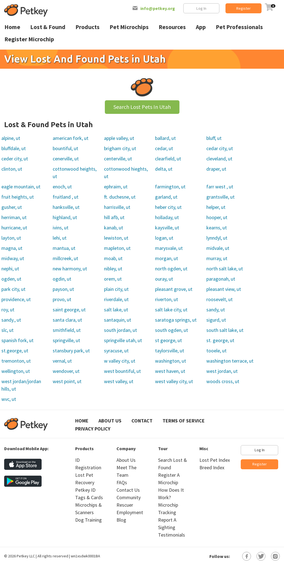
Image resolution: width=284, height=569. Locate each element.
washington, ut (170, 361)
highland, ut (65, 217)
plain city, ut (116, 289)
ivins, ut (61, 227)
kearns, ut (216, 227)
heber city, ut (168, 207)
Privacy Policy (92, 429)
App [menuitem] (201, 27)
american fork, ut (70, 138)
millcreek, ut (65, 258)
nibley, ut (113, 268)
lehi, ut (60, 238)
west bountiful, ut (122, 371)
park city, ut (13, 289)
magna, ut (11, 248)
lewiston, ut (116, 238)
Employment (129, 512)
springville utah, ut (123, 340)
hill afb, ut (114, 217)
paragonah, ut (220, 279)
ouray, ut (164, 279)
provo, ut (62, 299)
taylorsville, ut (169, 350)
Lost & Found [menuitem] (47, 27)
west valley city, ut (174, 381)
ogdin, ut (62, 279)
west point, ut (67, 381)
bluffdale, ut (13, 148)
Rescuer (124, 505)
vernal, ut (62, 361)
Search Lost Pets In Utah (142, 106)
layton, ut (11, 238)
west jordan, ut (222, 371)
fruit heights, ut (17, 197)
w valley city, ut (119, 361)
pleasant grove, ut (173, 289)
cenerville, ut (66, 158)
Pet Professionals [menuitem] (239, 27)
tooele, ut (216, 350)
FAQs (121, 482)
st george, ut (168, 340)
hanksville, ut (66, 207)
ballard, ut (165, 138)
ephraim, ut (116, 186)
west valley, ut (118, 381)
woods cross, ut (222, 381)
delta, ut (164, 169)
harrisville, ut (117, 207)
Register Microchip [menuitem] (29, 39)
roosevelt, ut (219, 299)
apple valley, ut (119, 138)
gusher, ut (11, 207)
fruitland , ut (65, 197)
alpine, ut (10, 138)
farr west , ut (219, 186)
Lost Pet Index (214, 460)
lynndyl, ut (216, 238)
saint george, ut (69, 309)
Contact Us (128, 490)
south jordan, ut (120, 330)
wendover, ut (66, 371)
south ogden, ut (171, 330)
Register (243, 8)
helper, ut (215, 207)
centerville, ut (118, 158)
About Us (109, 420)
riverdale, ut (116, 299)
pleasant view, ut (223, 289)
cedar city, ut (219, 148)
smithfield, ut (67, 330)
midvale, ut (217, 248)
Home (81, 420)
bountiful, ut (65, 148)
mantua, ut (64, 248)
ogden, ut (11, 279)
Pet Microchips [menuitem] (129, 27)
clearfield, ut (168, 158)
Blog (121, 520)
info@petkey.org (157, 8)
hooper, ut (216, 217)
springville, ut (66, 340)
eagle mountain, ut (20, 186)
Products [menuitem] (87, 27)
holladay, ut (167, 217)
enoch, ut (62, 186)
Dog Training (88, 520)
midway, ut (12, 258)
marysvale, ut (169, 248)
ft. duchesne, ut (120, 197)
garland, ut (166, 197)
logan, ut (164, 238)
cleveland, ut (219, 158)
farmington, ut (170, 186)
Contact (142, 420)
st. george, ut (220, 340)
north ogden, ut (171, 268)
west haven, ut (170, 371)
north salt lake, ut (224, 268)
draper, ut (216, 169)
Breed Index (211, 467)
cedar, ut (164, 148)
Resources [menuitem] (172, 27)
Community (128, 497)
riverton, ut (166, 299)
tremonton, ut (16, 361)
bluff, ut (214, 138)
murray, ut (216, 258)
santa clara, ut (67, 320)
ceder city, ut (14, 158)
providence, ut (16, 299)
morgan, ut (166, 258)
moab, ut (113, 258)
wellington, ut (15, 371)
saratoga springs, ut (176, 320)
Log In (201, 8)
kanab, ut (113, 227)
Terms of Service (184, 420)
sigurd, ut (216, 320)
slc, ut (7, 330)
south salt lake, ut (225, 330)
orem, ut (113, 279)
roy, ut (7, 309)
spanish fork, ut (17, 340)
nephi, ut (10, 268)
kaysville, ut (167, 227)
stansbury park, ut (71, 350)
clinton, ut (11, 169)
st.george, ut (14, 350)
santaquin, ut (117, 320)
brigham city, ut (120, 148)
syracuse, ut (116, 350)
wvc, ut (8, 399)
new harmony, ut (70, 268)
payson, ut (63, 289)
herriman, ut (14, 217)
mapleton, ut (117, 248)
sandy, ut (215, 309)
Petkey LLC (26, 555)
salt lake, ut (116, 309)
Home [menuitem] (12, 27)
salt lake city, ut (171, 309)
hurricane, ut (14, 227)
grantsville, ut (220, 197)
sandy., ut (11, 320)
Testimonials (171, 535)
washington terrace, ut (229, 361)
